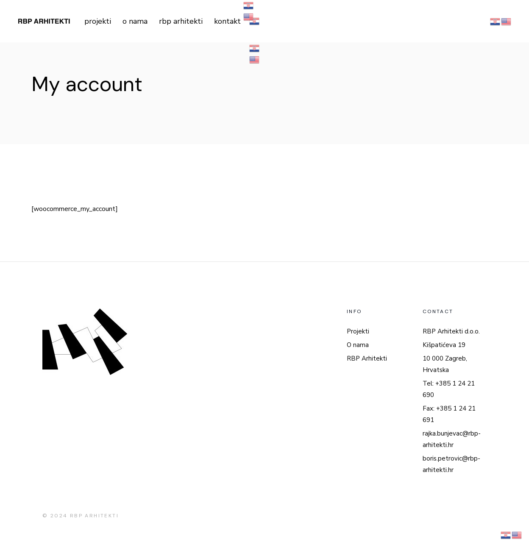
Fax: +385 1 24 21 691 (449, 414)
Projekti (358, 331)
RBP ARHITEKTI (94, 515)
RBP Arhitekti (367, 358)
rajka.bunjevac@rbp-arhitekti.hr (452, 439)
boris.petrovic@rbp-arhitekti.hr (451, 464)
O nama (358, 345)
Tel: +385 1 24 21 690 (449, 389)
